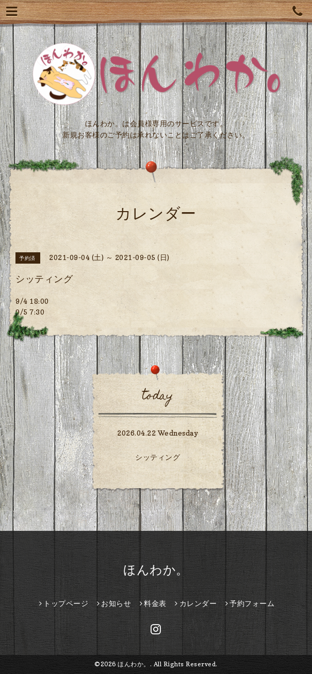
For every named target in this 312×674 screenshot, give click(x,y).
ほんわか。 (156, 569)
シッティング (157, 457)
